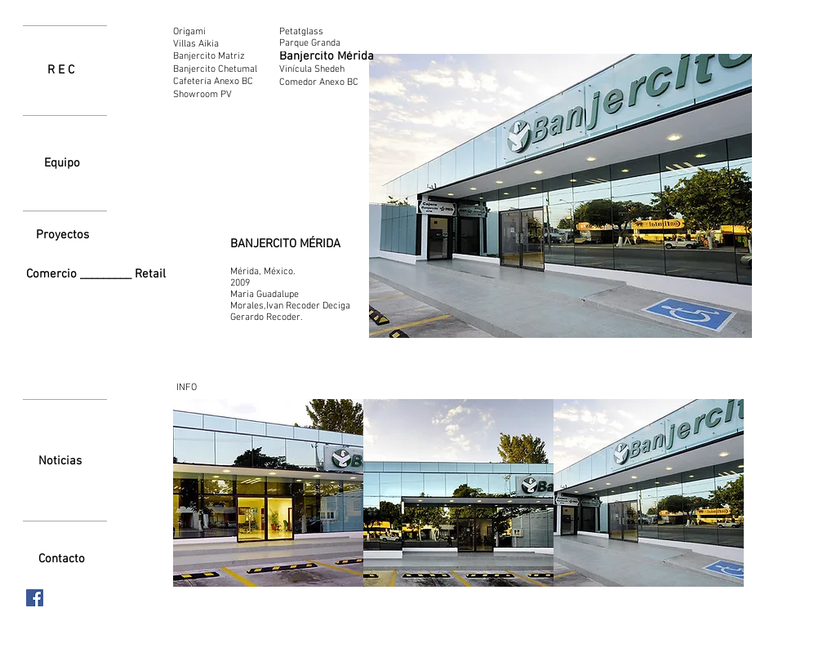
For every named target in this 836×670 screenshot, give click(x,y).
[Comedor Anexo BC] (319, 82)
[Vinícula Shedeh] (312, 69)
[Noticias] (60, 461)
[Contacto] (61, 559)
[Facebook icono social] (34, 597)
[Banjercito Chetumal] (217, 69)
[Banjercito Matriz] (217, 56)
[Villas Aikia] (196, 44)
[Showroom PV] (219, 95)
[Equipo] (62, 163)
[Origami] (196, 32)
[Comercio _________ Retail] (99, 274)
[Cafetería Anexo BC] (219, 81)
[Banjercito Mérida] (326, 56)
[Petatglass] (315, 32)
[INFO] (186, 387)
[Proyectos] (62, 235)
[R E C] (60, 70)
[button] (268, 493)
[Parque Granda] (315, 43)
